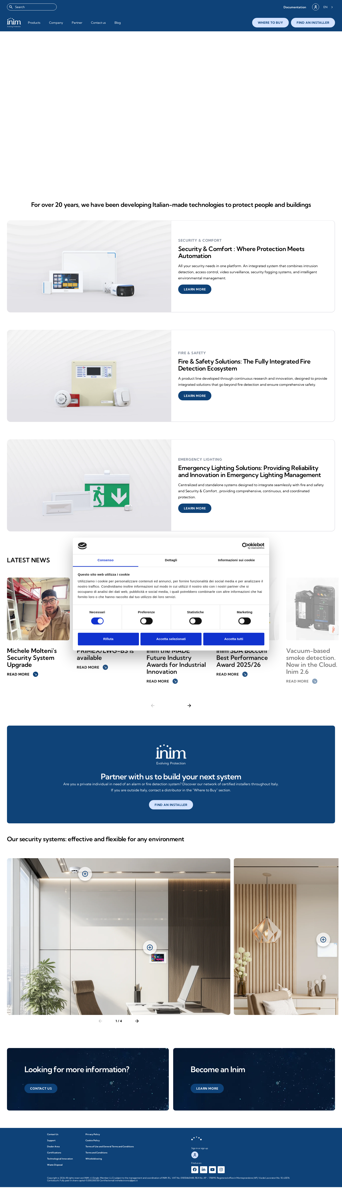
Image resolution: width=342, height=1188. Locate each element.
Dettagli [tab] (171, 560)
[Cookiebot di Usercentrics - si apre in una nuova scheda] (245, 546)
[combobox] (32, 6)
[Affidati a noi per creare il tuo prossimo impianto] (171, 755)
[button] (295, 7)
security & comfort (200, 240)
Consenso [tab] (105, 560)
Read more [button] (22, 674)
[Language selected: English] (328, 7)
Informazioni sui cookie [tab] (236, 560)
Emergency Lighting (200, 459)
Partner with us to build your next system (171, 776)
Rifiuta (108, 639)
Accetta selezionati (171, 639)
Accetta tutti (233, 639)
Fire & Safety (192, 352)
